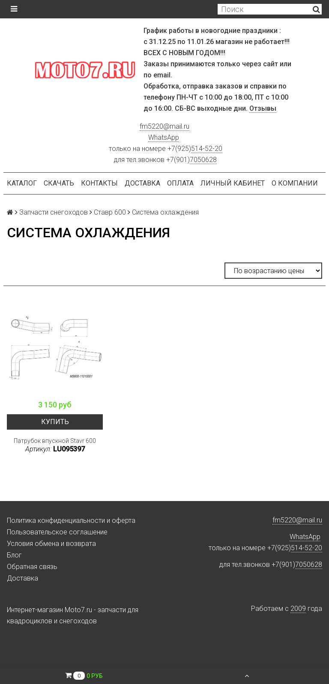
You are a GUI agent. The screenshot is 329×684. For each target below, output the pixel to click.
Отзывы (262, 108)
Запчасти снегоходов (53, 212)
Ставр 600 (110, 212)
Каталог (22, 183)
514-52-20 (206, 148)
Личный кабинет (232, 183)
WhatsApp (163, 137)
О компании (295, 183)
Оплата (180, 183)
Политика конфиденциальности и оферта (71, 520)
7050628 (203, 160)
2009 (298, 608)
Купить (55, 422)
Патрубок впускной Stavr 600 (55, 440)
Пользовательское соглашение (57, 532)
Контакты (99, 183)
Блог (14, 555)
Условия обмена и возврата (51, 544)
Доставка (142, 183)
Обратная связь (32, 567)
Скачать (59, 183)
